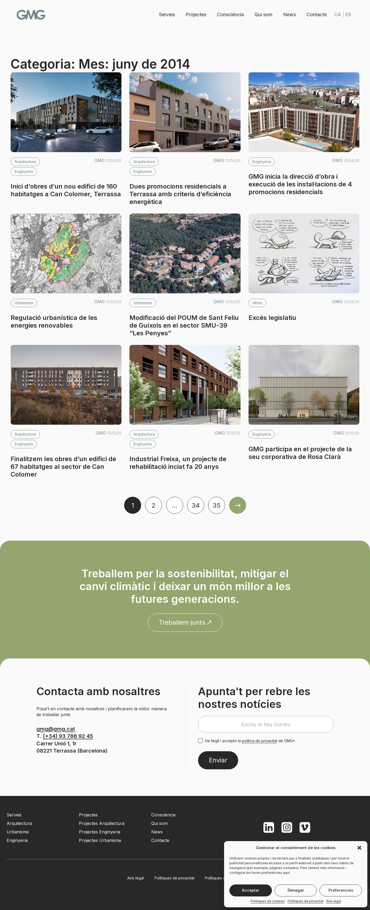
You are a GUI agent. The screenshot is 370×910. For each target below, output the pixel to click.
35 (217, 505)
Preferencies (341, 890)
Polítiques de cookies (268, 901)
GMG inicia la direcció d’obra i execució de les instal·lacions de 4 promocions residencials (300, 184)
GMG (32, 15)
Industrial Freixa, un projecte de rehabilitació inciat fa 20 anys (177, 462)
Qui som (262, 14)
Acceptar (250, 890)
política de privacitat (259, 740)
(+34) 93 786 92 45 (68, 736)
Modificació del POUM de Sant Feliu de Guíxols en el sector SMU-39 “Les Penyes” (184, 325)
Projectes (194, 14)
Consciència (229, 14)
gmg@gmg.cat (55, 729)
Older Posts (237, 505)
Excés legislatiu (272, 318)
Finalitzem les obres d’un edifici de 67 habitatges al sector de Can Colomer (63, 466)
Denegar (296, 890)
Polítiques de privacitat (305, 901)
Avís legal (333, 901)
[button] (359, 847)
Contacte (315, 14)
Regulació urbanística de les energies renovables (54, 321)
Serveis (166, 14)
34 (196, 505)
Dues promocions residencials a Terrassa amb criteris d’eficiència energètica (180, 194)
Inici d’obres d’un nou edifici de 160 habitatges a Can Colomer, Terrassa (66, 190)
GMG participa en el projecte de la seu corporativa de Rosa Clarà (300, 453)
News (288, 14)
